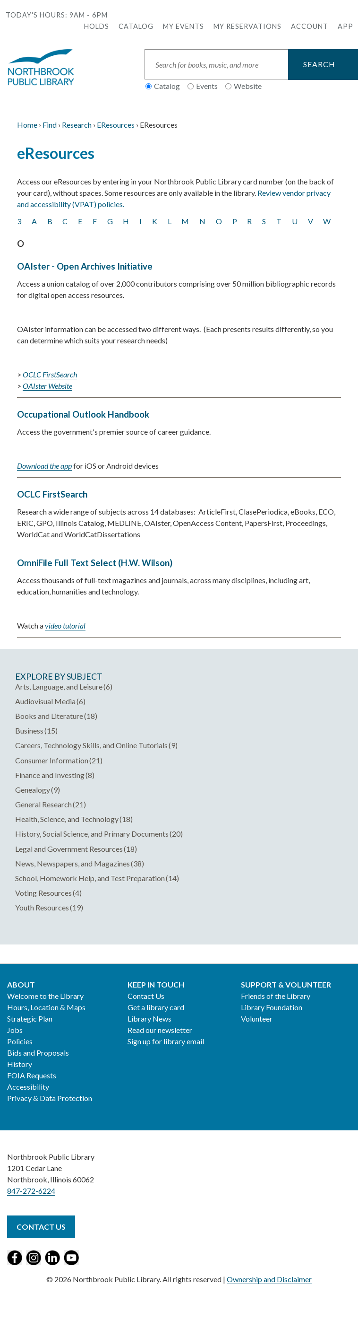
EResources (116, 124)
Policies (20, 1041)
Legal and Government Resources (69, 848)
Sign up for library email (166, 1041)
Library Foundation (271, 1007)
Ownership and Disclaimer (269, 1279)
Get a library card (156, 1007)
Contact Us (146, 995)
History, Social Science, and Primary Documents (92, 833)
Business (29, 730)
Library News (149, 1018)
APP (345, 26)
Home (27, 124)
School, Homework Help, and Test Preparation (90, 878)
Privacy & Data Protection (49, 1097)
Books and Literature (49, 715)
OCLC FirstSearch (52, 494)
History (19, 1063)
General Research (43, 804)
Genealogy (32, 789)
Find (50, 124)
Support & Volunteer (286, 984)
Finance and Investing (50, 774)
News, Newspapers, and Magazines (72, 863)
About (21, 984)
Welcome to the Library (45, 995)
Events (207, 85)
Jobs (15, 1029)
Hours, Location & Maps (46, 1007)
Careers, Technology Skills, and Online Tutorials (91, 745)
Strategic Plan (29, 1018)
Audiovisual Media (45, 701)
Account (309, 26)
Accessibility (28, 1086)
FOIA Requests (31, 1075)
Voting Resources (43, 892)
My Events (183, 26)
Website (248, 85)
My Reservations (247, 26)
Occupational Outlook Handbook (83, 414)
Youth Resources (42, 907)
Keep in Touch (156, 984)
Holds (96, 26)
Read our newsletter (160, 1029)
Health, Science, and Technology (67, 818)
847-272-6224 (31, 1190)
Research (77, 124)
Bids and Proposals (38, 1052)
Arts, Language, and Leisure (58, 686)
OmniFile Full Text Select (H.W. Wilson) (94, 563)
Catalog (136, 26)
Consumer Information (51, 760)
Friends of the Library (275, 995)
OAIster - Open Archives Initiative (85, 266)
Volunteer (257, 1018)
